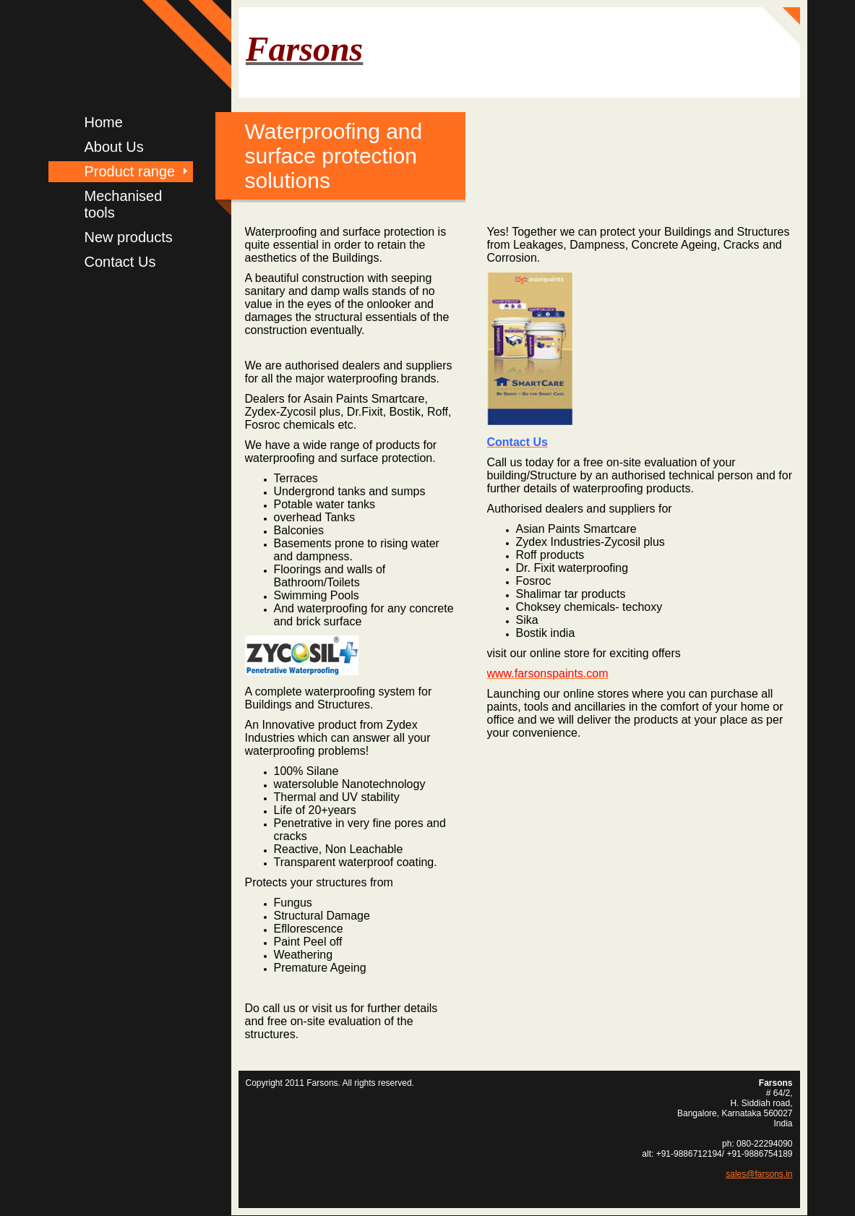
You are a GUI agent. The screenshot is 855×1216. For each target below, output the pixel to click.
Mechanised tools (124, 204)
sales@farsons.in (759, 1174)
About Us (114, 147)
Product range (130, 171)
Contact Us (120, 262)
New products (129, 237)
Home (104, 122)
